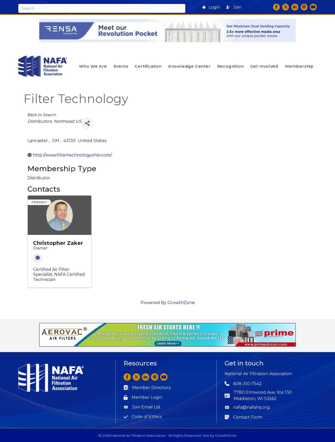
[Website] (37, 258)
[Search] (101, 8)
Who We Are (93, 66)
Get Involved (264, 66)
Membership (299, 66)
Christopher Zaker (58, 243)
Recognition (230, 66)
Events (121, 66)
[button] (211, 7)
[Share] (87, 123)
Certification (148, 66)
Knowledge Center (189, 66)
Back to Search (41, 114)
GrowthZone (181, 302)
